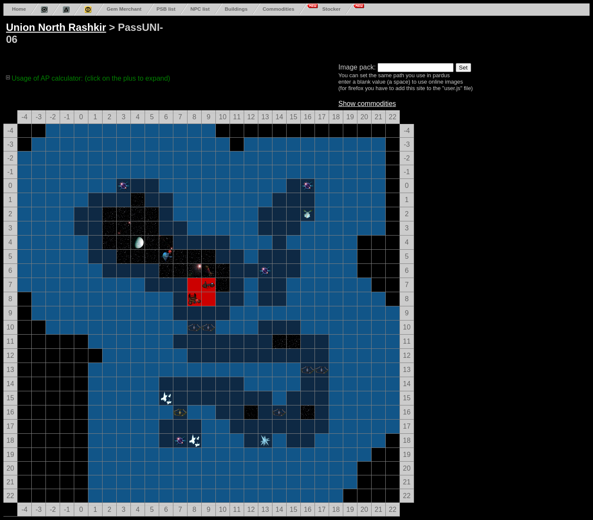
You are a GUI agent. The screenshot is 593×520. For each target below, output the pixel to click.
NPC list (200, 9)
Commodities (278, 9)
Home (19, 9)
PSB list (166, 9)
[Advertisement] (331, 37)
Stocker (331, 9)
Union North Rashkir (56, 27)
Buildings (236, 9)
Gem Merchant (123, 9)
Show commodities (367, 103)
